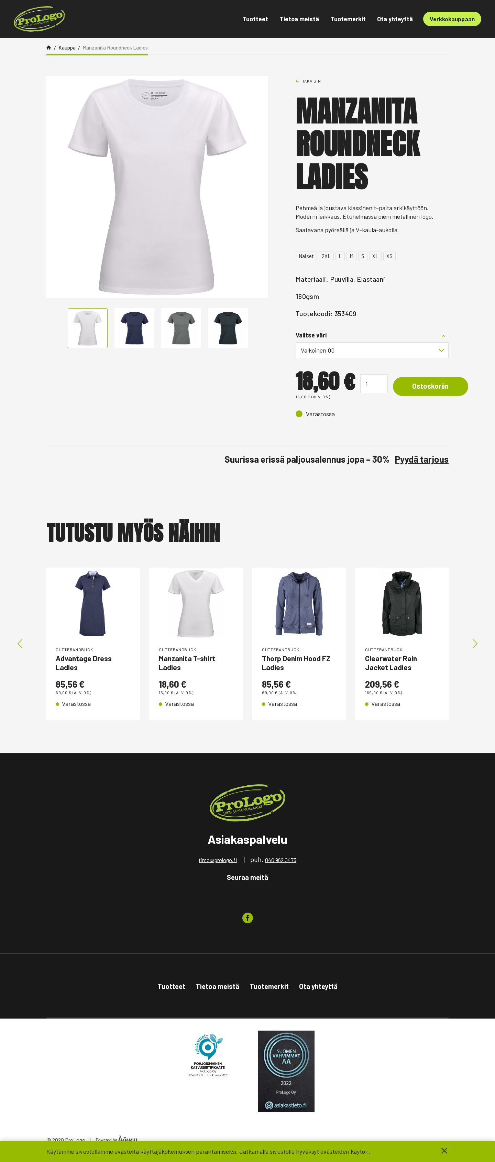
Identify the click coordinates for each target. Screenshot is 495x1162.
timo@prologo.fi (218, 862)
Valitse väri (311, 335)
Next (475, 645)
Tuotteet (255, 19)
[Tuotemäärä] (374, 383)
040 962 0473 (280, 862)
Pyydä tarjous (422, 459)
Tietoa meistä (299, 19)
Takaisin (311, 80)
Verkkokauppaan (452, 18)
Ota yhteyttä (395, 19)
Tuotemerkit (348, 19)
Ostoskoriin (435, 387)
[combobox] (372, 350)
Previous (19, 645)
